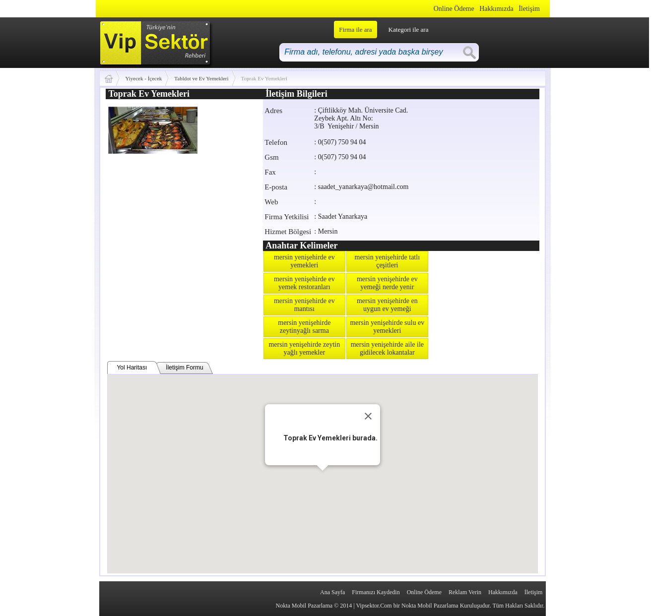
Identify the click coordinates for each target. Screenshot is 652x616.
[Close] (368, 416)
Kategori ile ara (409, 29)
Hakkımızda (496, 8)
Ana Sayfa (332, 592)
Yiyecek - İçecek (143, 78)
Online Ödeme (454, 8)
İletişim (529, 8)
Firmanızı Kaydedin (375, 592)
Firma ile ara (355, 29)
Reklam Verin (465, 592)
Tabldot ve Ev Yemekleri (201, 78)
